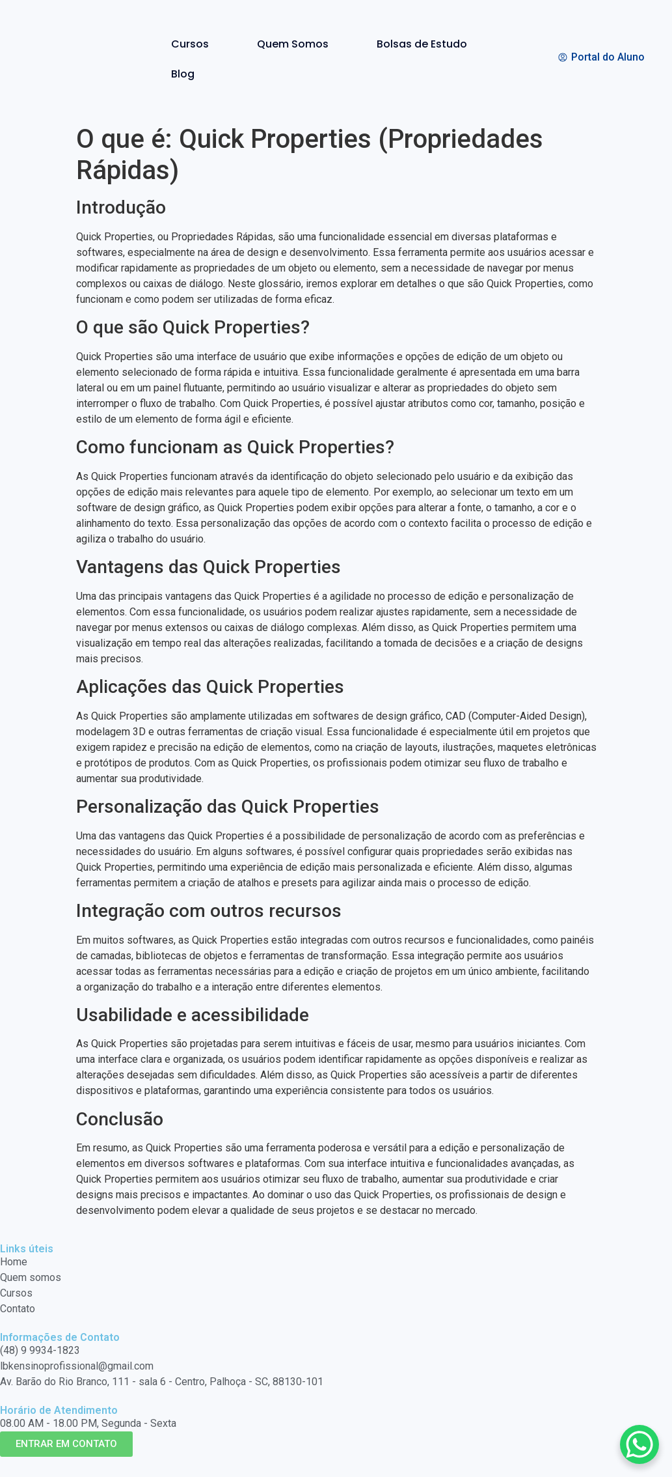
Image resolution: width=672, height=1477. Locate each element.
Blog (183, 73)
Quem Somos (293, 43)
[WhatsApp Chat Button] (639, 1444)
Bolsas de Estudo (422, 43)
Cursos (190, 43)
